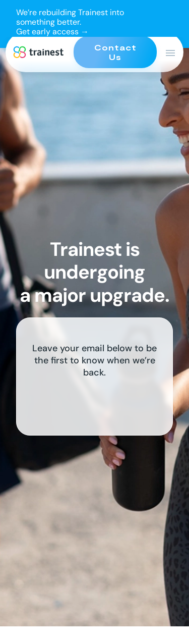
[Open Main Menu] (170, 52)
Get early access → (52, 31)
